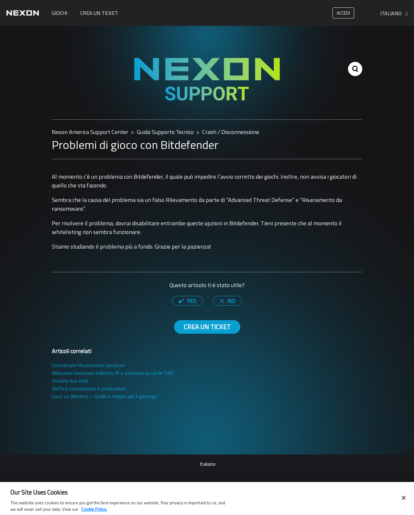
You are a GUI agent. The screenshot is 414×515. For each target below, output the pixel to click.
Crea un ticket (99, 13)
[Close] (404, 500)
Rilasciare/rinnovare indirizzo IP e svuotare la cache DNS (113, 373)
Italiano (391, 14)
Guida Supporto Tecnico (165, 132)
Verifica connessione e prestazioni (88, 388)
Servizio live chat (70, 381)
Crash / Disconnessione (230, 132)
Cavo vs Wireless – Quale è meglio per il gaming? (105, 396)
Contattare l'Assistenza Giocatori (88, 365)
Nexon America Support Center (90, 132)
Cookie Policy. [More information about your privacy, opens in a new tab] (94, 511)
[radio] (187, 301)
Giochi (59, 13)
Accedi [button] (343, 12)
